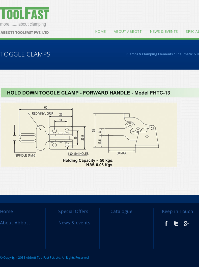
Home (100, 31)
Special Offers (73, 211)
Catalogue (121, 211)
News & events (164, 31)
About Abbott (128, 31)
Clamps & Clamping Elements (149, 54)
